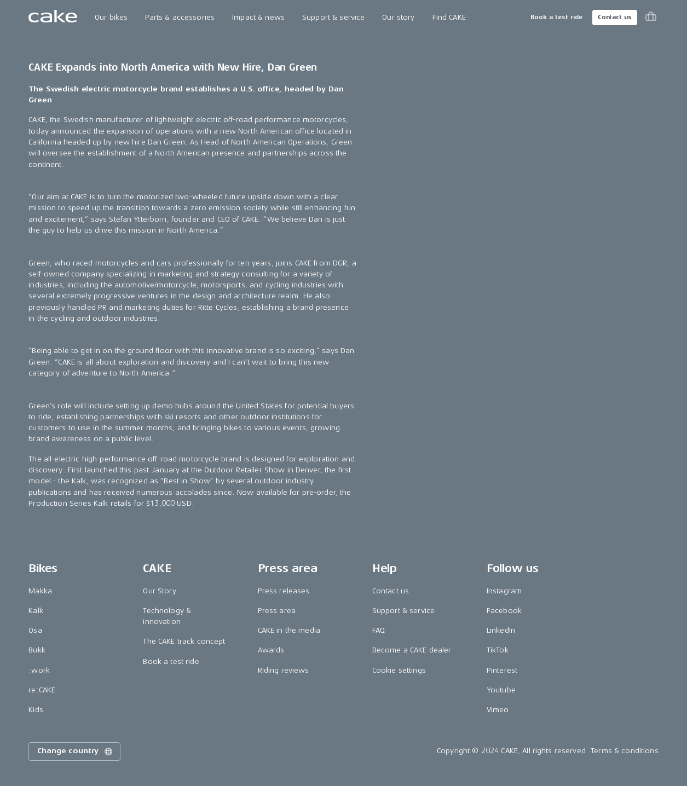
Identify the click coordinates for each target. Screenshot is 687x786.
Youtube (501, 690)
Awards (271, 650)
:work (39, 670)
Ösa (35, 630)
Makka (40, 591)
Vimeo (498, 710)
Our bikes (111, 17)
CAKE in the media (289, 630)
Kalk (35, 610)
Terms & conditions (625, 751)
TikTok (498, 650)
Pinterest (502, 670)
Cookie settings (399, 670)
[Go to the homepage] (52, 17)
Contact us (615, 17)
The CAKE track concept (184, 641)
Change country (75, 751)
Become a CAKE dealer (412, 650)
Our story (398, 17)
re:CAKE (41, 690)
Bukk (36, 650)
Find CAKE (449, 17)
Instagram (504, 591)
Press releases (284, 591)
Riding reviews (283, 670)
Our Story (159, 591)
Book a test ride (556, 17)
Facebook (504, 610)
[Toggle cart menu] (651, 17)
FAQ (378, 630)
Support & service (333, 17)
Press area (277, 610)
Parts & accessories (180, 17)
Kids (35, 710)
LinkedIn (501, 630)
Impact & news (258, 17)
